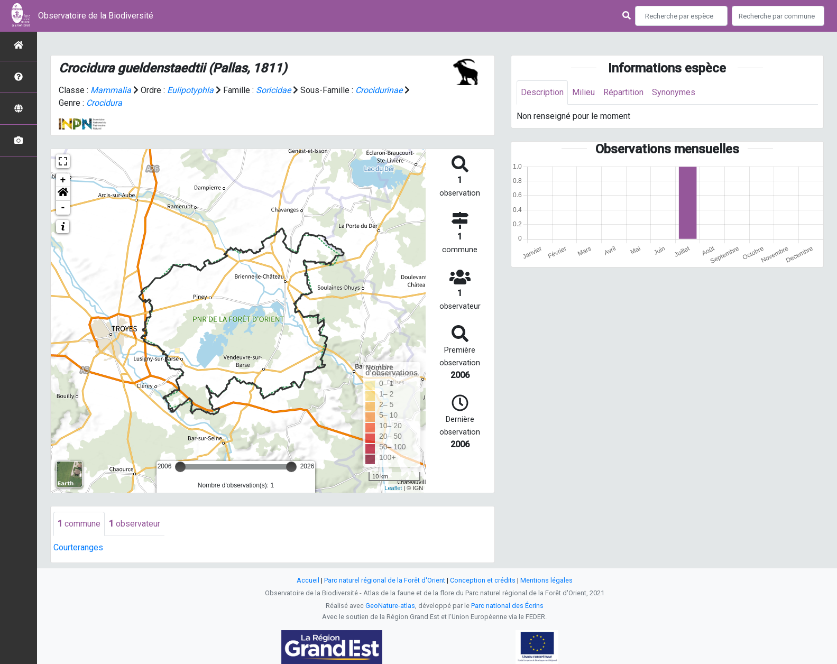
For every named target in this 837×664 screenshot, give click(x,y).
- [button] (63, 207)
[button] (63, 194)
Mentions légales (546, 580)
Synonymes (673, 92)
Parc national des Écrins (507, 606)
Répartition (623, 92)
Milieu (583, 92)
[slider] (180, 467)
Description (542, 92)
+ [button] (63, 180)
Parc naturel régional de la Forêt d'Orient (384, 580)
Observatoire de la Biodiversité (95, 16)
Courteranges (78, 547)
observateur (134, 524)
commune (79, 524)
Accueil (308, 580)
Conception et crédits (483, 580)
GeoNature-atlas (390, 606)
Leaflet (393, 488)
